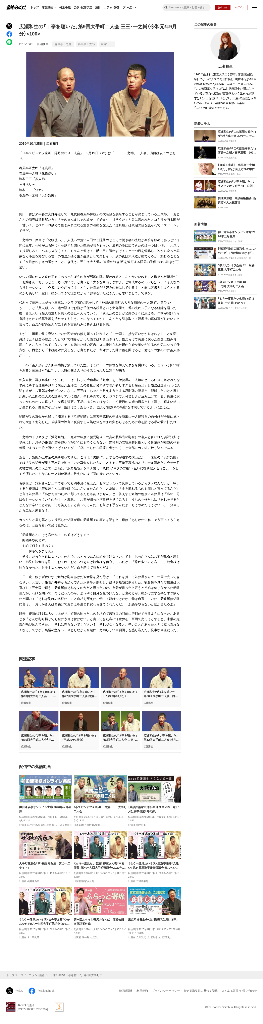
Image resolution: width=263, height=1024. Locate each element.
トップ (34, 7)
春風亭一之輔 (63, 44)
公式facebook (41, 990)
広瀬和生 (42, 44)
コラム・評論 (111, 7)
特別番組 (65, 7)
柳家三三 (106, 44)
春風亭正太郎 (86, 44)
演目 (98, 7)
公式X (14, 990)
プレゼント (129, 7)
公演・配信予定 (83, 7)
